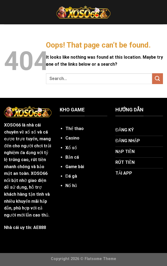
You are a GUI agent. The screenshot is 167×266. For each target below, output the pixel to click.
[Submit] (157, 78)
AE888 (39, 227)
